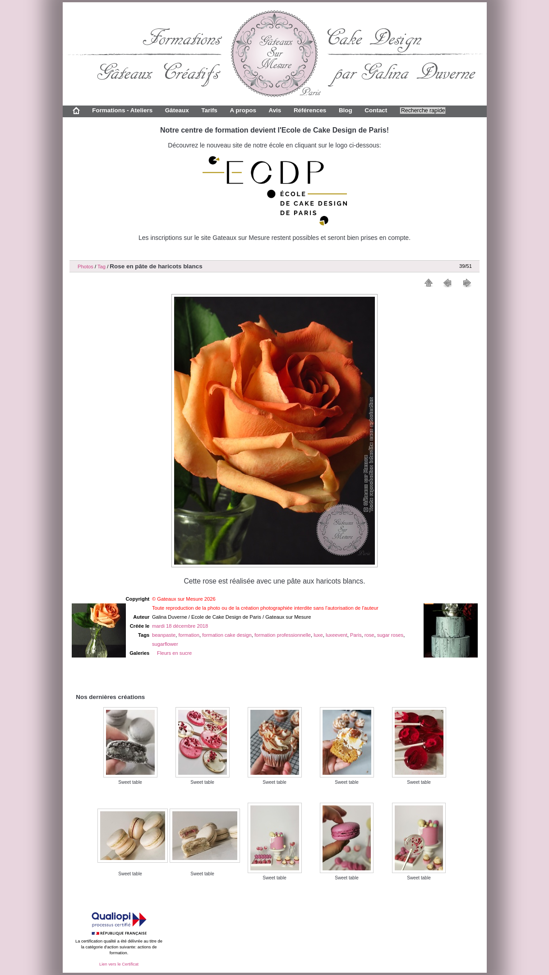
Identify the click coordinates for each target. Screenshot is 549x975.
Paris (356, 635)
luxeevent (336, 635)
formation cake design (226, 635)
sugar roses (390, 635)
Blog (345, 110)
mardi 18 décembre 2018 (180, 626)
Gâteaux (177, 110)
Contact (375, 110)
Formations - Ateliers (122, 110)
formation (188, 635)
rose (369, 635)
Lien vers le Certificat (118, 964)
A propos (243, 110)
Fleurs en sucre (174, 653)
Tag (101, 266)
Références (310, 110)
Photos (85, 266)
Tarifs (209, 110)
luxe (318, 635)
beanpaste (163, 635)
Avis (274, 110)
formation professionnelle (282, 635)
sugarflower (165, 644)
